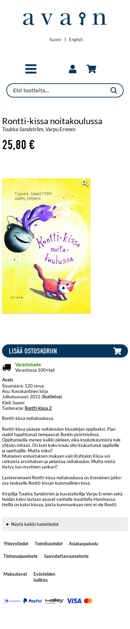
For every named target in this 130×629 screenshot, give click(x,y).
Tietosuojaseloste (20, 556)
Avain (7, 379)
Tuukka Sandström (22, 129)
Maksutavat (15, 574)
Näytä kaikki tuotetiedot (35, 524)
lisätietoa (52, 396)
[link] (72, 69)
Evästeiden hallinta (44, 577)
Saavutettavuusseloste (66, 556)
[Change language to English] (76, 39)
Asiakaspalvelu (83, 543)
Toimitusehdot (48, 543)
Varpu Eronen (60, 129)
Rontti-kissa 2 (38, 408)
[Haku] (57, 90)
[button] (30, 72)
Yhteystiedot (15, 543)
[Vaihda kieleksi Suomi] (55, 39)
